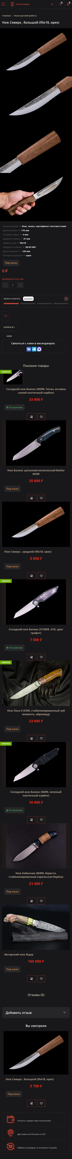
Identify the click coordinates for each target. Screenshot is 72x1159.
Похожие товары (36, 366)
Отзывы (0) (36, 995)
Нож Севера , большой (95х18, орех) (30, 1079)
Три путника (20, 3)
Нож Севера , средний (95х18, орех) (27, 551)
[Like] (41, 416)
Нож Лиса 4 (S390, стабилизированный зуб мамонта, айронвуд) (36, 712)
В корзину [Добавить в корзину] (31, 416)
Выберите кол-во (12, 279)
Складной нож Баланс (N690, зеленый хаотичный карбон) (35, 793)
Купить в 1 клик (9, 329)
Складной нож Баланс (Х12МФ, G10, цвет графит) (36, 631)
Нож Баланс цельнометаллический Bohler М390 (36, 472)
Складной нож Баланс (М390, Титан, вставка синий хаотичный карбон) (36, 390)
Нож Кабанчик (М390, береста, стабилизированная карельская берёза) (36, 874)
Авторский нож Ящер (18, 954)
